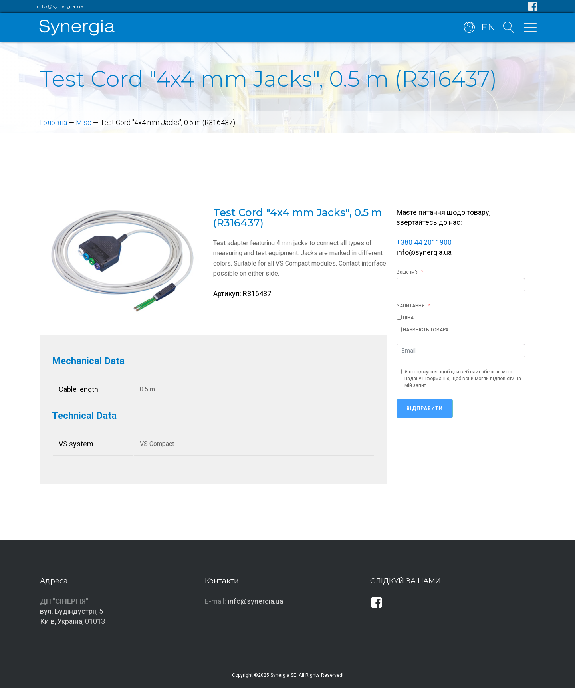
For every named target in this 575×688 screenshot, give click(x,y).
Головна (53, 122)
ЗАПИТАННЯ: (411, 306)
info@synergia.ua (60, 6)
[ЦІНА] (399, 317)
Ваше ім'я (408, 272)
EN (488, 27)
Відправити (424, 408)
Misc (83, 122)
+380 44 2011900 (424, 242)
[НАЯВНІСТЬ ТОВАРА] (399, 329)
